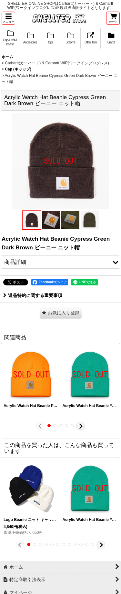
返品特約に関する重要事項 (32, 295)
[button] (8, 18)
